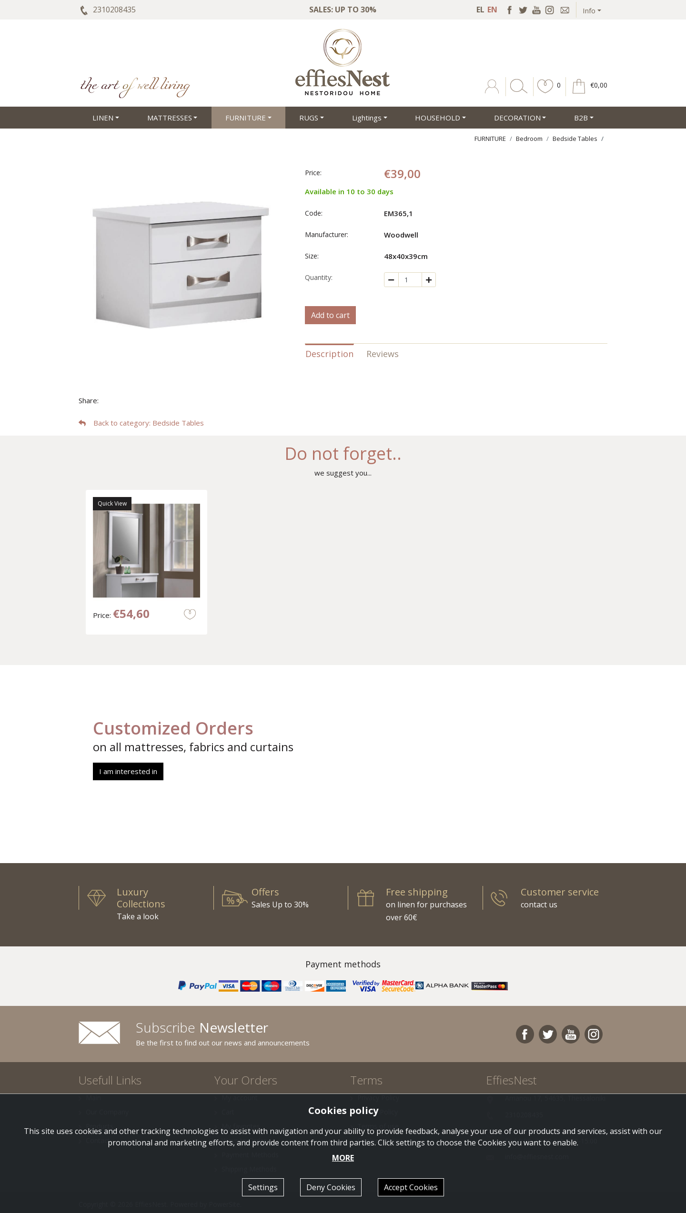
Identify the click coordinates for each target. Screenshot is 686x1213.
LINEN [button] (102, 117)
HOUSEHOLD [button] (437, 117)
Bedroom (529, 138)
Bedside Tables (575, 138)
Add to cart (330, 315)
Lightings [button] (367, 117)
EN (492, 9)
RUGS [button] (308, 117)
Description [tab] (329, 353)
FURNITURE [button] (245, 117)
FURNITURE (490, 138)
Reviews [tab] (382, 353)
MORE (343, 1158)
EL (480, 9)
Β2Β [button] (581, 117)
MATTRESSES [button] (169, 117)
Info (589, 10)
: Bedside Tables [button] (141, 423)
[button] (545, 93)
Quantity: (319, 277)
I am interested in (128, 771)
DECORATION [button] (517, 117)
